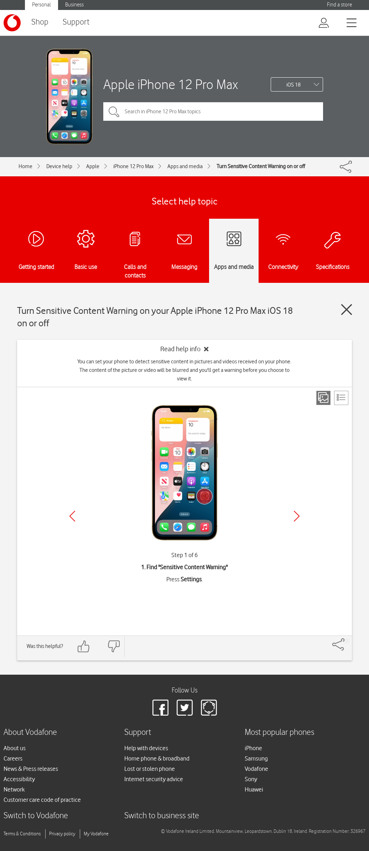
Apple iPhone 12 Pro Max (170, 84)
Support (76, 22)
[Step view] (323, 398)
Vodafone (256, 768)
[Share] (346, 640)
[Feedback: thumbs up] (84, 646)
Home (25, 166)
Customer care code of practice (42, 799)
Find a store (339, 5)
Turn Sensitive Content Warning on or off (261, 166)
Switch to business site (161, 815)
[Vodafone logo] (12, 22)
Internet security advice (153, 779)
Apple (92, 166)
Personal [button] (41, 5)
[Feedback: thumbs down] (114, 646)
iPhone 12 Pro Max (133, 166)
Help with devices (146, 748)
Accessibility (19, 779)
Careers (13, 758)
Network (14, 789)
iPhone (253, 748)
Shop (39, 22)
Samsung (256, 758)
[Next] (297, 516)
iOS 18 (293, 85)
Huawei (254, 789)
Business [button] (74, 5)
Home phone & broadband (156, 758)
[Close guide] (346, 309)
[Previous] (72, 516)
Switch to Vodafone (36, 815)
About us (15, 748)
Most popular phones (279, 732)
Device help (59, 166)
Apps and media (185, 166)
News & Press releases (31, 768)
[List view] (341, 398)
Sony (251, 779)
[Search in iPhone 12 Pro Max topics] (213, 111)
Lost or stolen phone (149, 768)
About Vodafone (30, 732)
